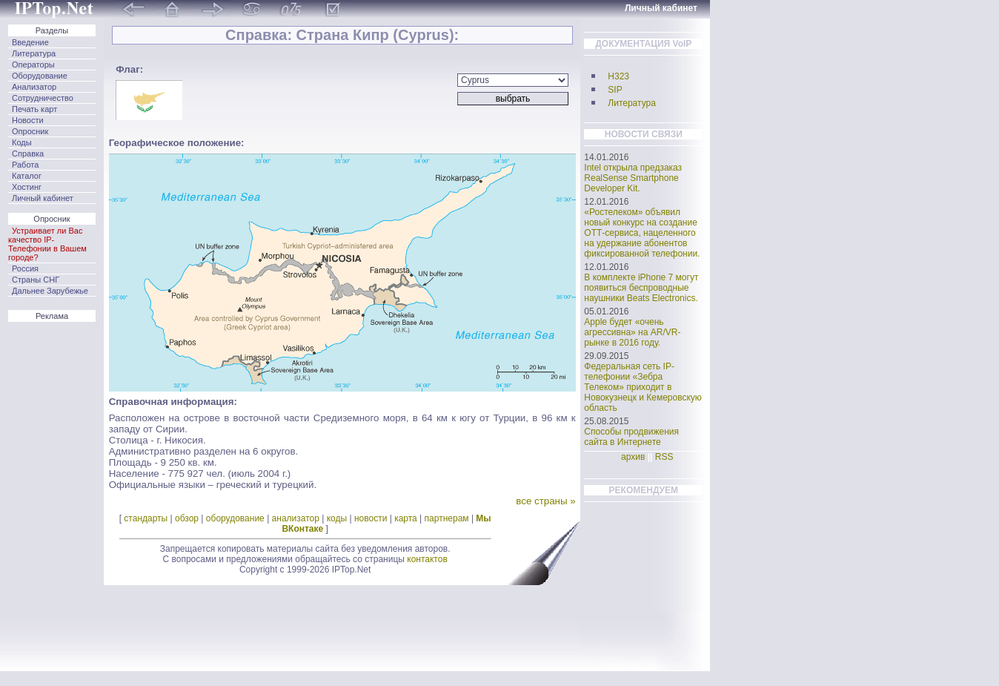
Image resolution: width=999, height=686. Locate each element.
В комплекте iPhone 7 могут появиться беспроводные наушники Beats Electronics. (641, 287)
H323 (618, 76)
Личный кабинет (42, 198)
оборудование (235, 518)
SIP (615, 90)
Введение (30, 42)
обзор (187, 518)
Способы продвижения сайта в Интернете (631, 436)
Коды (22, 142)
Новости (28, 120)
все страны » (545, 501)
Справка (28, 153)
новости (370, 518)
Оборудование (39, 75)
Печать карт (34, 109)
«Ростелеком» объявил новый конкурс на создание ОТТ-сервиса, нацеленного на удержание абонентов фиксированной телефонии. (642, 233)
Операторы (33, 64)
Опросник (30, 131)
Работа (25, 164)
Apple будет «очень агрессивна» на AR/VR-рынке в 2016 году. (632, 332)
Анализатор (34, 86)
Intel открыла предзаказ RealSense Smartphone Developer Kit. (633, 178)
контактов (427, 559)
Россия (25, 268)
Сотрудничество (42, 97)
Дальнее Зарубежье (50, 290)
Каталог (27, 175)
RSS (664, 457)
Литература (34, 53)
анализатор (295, 518)
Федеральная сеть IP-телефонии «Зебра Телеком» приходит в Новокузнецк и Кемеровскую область (643, 387)
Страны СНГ (35, 279)
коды (337, 518)
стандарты (145, 518)
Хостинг (27, 186)
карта (405, 518)
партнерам (447, 518)
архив (633, 457)
